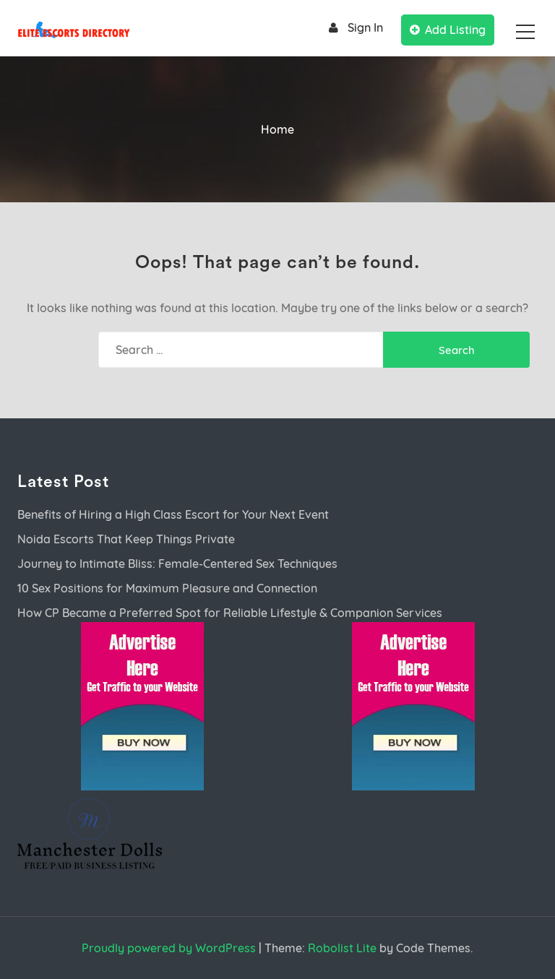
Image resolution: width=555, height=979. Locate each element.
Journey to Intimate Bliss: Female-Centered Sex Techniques (177, 563)
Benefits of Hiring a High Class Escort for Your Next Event (173, 514)
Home (277, 129)
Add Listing (448, 29)
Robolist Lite (342, 948)
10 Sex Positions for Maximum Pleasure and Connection (167, 588)
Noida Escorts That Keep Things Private (126, 539)
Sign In (353, 28)
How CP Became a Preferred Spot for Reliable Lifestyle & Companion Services (229, 612)
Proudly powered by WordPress (169, 948)
